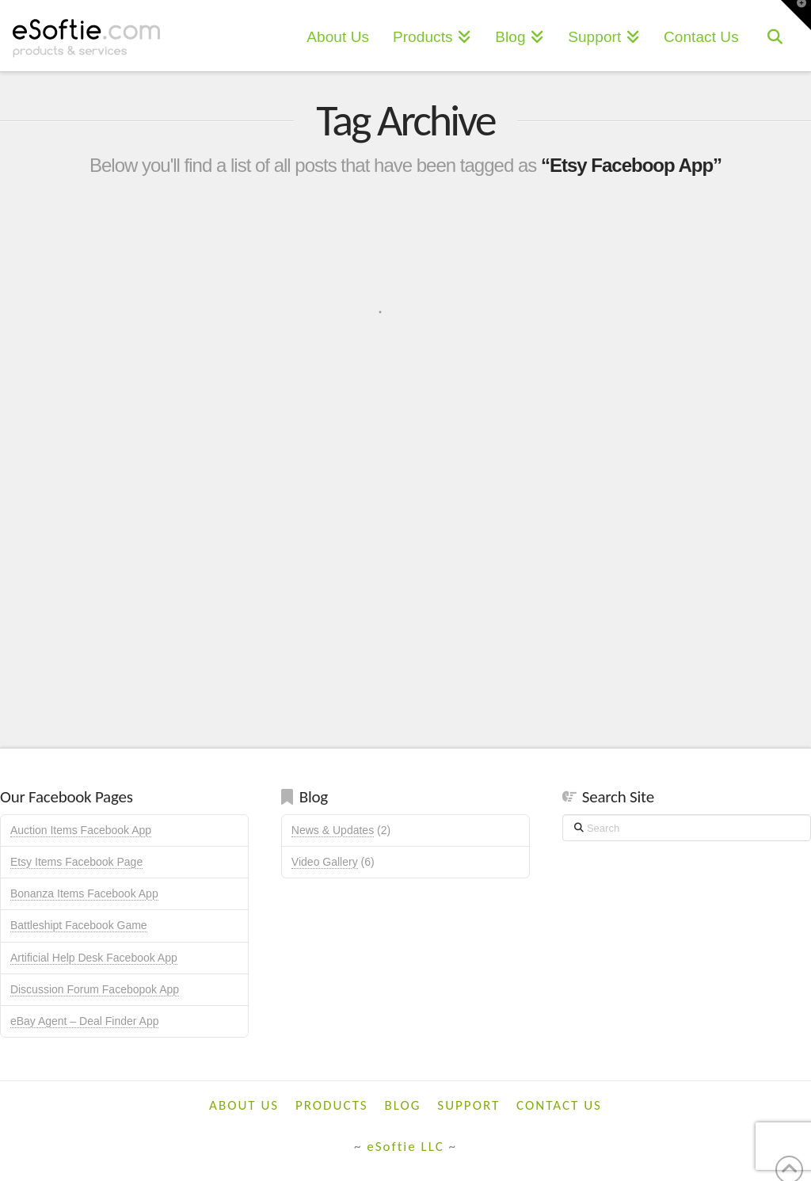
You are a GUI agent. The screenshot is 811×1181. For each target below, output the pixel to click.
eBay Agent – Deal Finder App (84, 1021)
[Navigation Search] (775, 35)
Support (468, 1105)
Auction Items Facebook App (80, 830)
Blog (403, 1105)
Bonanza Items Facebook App (84, 893)
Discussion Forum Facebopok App (94, 989)
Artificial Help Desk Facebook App (93, 957)
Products (331, 1105)
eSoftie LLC (405, 1146)
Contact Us (559, 1105)
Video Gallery (324, 861)
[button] (796, 15)
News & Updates (332, 830)
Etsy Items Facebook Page (76, 861)
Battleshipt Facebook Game (78, 925)
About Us (244, 1105)
